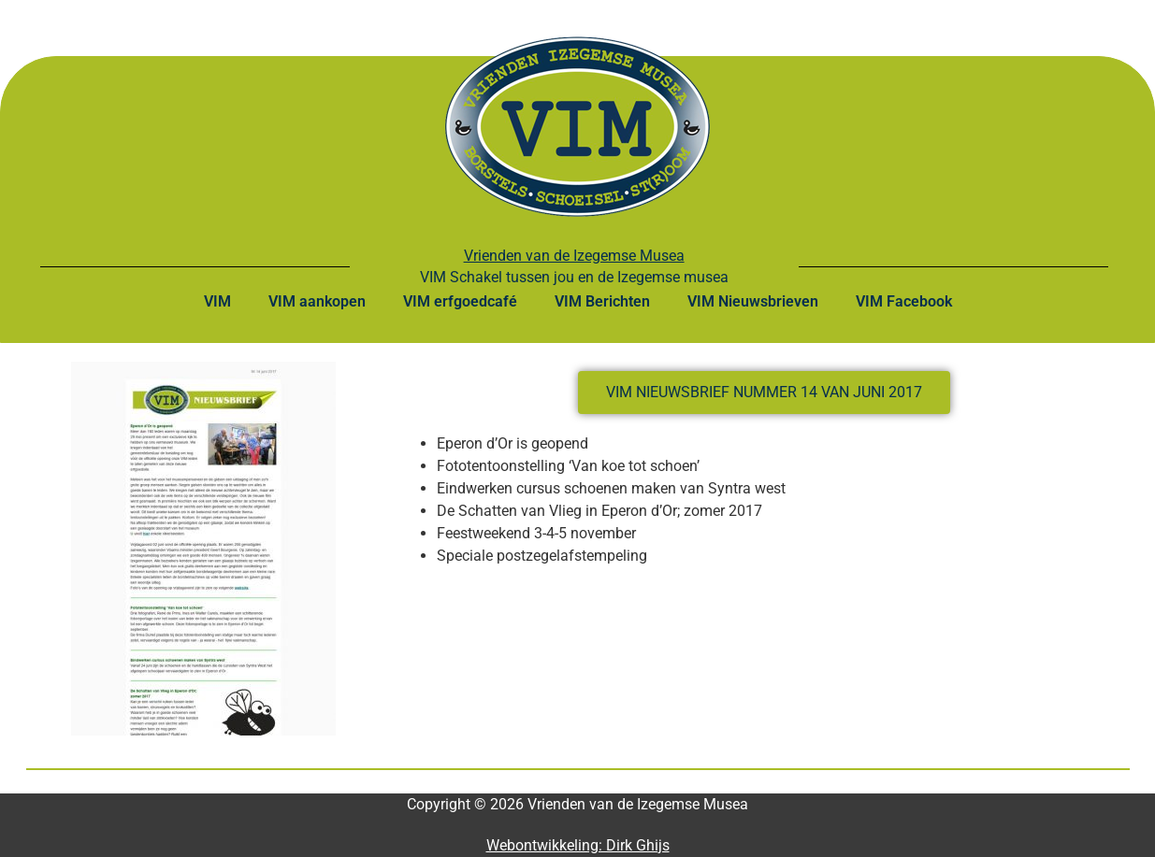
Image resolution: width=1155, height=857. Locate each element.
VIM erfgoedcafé (460, 301)
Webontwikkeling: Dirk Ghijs (578, 845)
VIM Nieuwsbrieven (752, 301)
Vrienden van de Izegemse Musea (574, 255)
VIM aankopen (317, 301)
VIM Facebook (904, 301)
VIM (217, 301)
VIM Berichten (602, 301)
